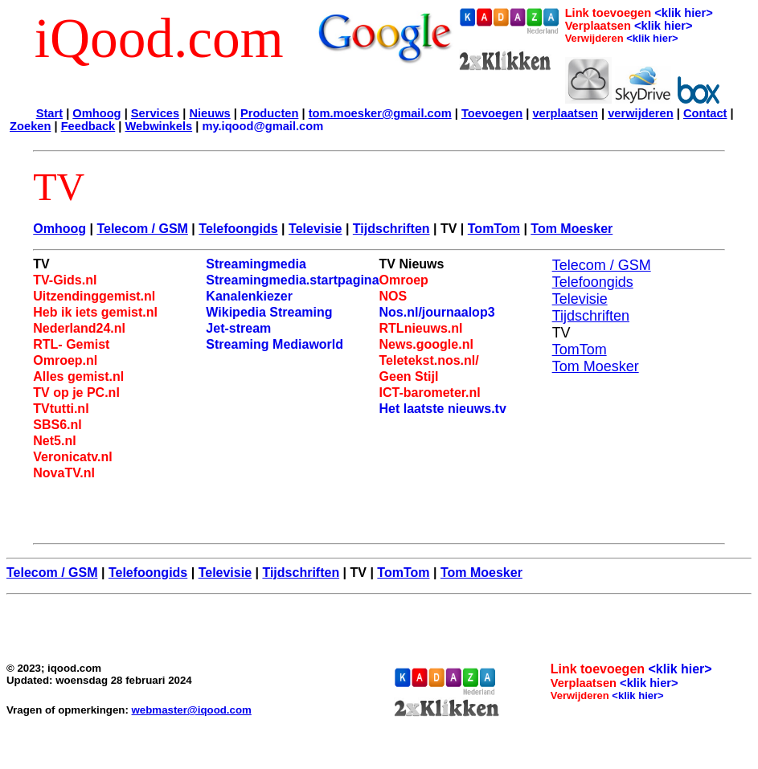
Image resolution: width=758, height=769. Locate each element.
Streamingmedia (255, 264)
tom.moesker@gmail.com (380, 113)
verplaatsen (564, 113)
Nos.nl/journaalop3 (437, 312)
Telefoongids (238, 228)
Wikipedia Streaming (269, 312)
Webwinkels (159, 126)
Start (49, 113)
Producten (269, 113)
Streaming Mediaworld (274, 344)
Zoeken (30, 126)
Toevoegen (491, 113)
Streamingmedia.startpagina (292, 280)
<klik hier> (683, 12)
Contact (705, 113)
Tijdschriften (391, 228)
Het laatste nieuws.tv (442, 408)
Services (155, 113)
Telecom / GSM (142, 228)
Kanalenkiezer (249, 296)
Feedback (88, 126)
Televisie (315, 228)
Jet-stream (238, 328)
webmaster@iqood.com (192, 710)
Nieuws (209, 113)
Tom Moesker (572, 228)
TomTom (494, 228)
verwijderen (640, 113)
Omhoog (96, 113)
